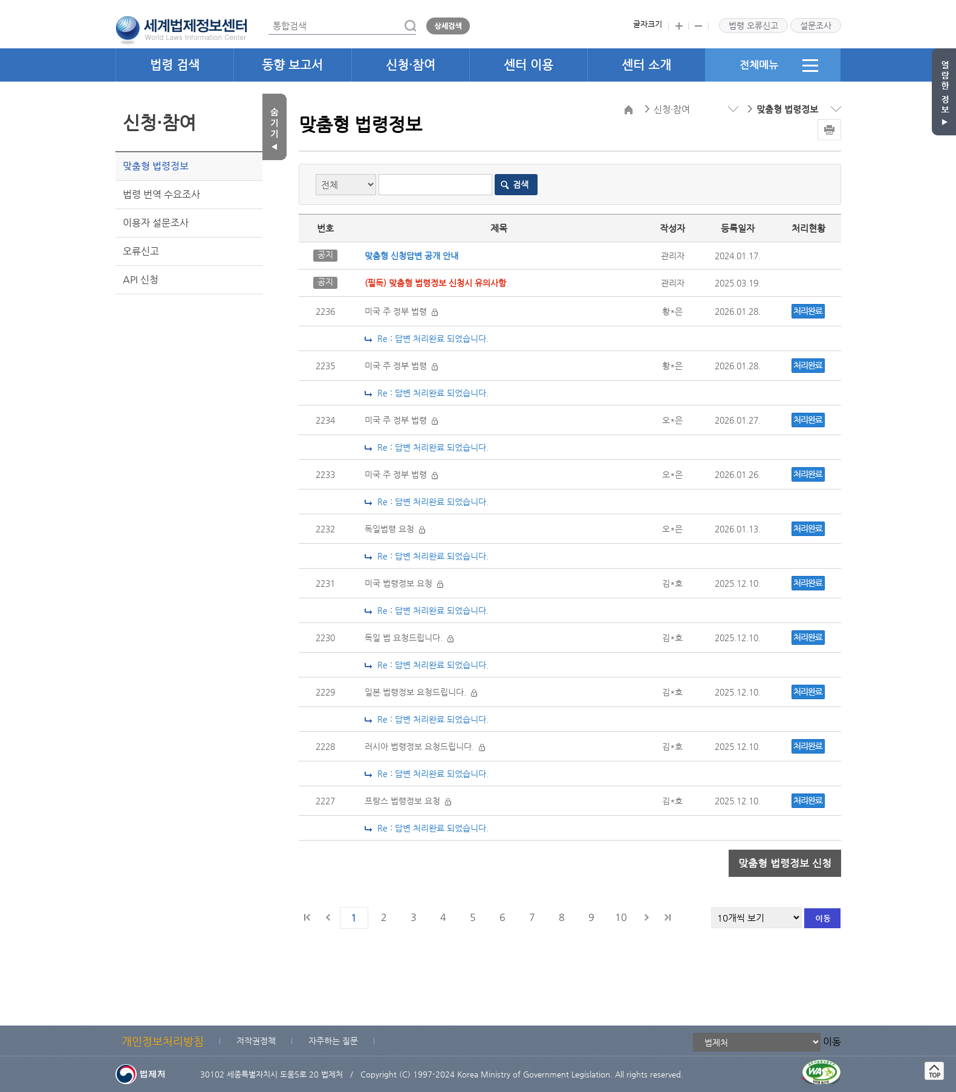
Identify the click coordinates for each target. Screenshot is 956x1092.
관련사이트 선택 (0, 0)
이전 (328, 917)
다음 (646, 917)
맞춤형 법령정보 (156, 166)
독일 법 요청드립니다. (409, 637)
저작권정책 (256, 1040)
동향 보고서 (292, 65)
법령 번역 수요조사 (161, 194)
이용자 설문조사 (156, 222)
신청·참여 (410, 65)
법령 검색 (175, 65)
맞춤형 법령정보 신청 (784, 863)
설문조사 (815, 25)
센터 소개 (646, 65)
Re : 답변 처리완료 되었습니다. (427, 338)
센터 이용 (528, 65)
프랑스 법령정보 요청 (408, 801)
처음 (308, 917)
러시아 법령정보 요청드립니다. (425, 746)
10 (621, 917)
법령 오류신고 (753, 25)
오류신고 (141, 251)
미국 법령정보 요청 (404, 583)
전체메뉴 (779, 65)
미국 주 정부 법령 (401, 311)
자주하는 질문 (333, 1040)
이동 (832, 1041)
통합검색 (268, 17)
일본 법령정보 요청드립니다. (421, 692)
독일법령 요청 (395, 529)
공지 (325, 254)
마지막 (667, 917)
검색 (520, 184)
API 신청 (140, 279)
